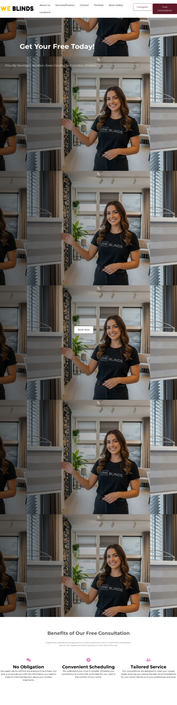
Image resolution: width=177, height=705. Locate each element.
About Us (45, 5)
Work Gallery (116, 5)
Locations (45, 12)
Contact (84, 5)
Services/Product (65, 5)
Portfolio (99, 5)
